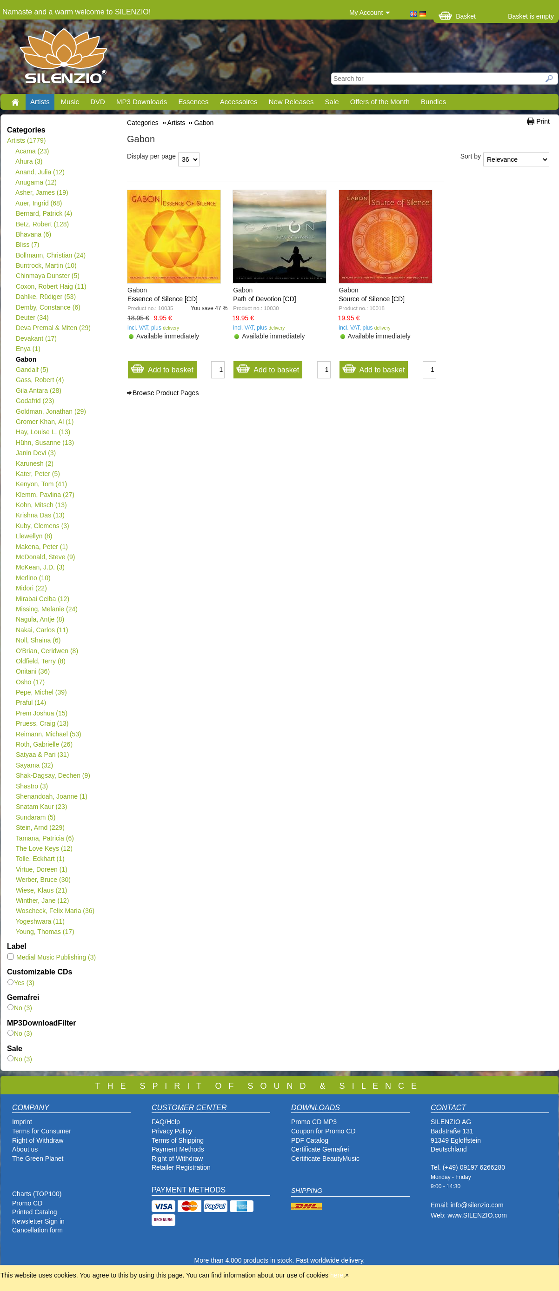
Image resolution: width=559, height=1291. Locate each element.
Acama (32, 151)
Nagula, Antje (39, 619)
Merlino (33, 578)
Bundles (433, 102)
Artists (40, 102)
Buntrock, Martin (46, 265)
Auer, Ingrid (38, 203)
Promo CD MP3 (314, 1121)
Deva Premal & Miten (53, 327)
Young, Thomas (44, 931)
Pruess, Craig (42, 723)
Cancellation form (38, 1230)
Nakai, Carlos (41, 630)
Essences (193, 102)
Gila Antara (38, 390)
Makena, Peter (41, 546)
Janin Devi (35, 453)
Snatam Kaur (41, 806)
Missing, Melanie (46, 609)
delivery (171, 328)
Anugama (36, 182)
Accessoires (239, 102)
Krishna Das (40, 515)
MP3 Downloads (141, 102)
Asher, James (41, 192)
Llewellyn (34, 536)
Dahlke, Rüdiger (45, 296)
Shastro (31, 786)
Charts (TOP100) (36, 1194)
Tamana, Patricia (44, 838)
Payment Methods (178, 1149)
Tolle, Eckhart (40, 858)
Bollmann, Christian (50, 255)
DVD (97, 102)
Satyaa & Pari (42, 754)
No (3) (19, 1008)
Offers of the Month (380, 102)
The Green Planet (38, 1158)
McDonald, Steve (45, 557)
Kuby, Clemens (42, 526)
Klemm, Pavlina (44, 494)
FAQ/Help (166, 1121)
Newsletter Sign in (38, 1221)
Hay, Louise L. (42, 432)
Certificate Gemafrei (320, 1149)
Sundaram (35, 817)
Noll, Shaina (37, 640)
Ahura (29, 161)
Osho (30, 682)
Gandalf (31, 369)
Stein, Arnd (40, 827)
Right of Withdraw (37, 1140)
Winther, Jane (42, 900)
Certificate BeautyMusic (325, 1158)
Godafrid (34, 400)
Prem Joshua (41, 713)
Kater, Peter (37, 473)
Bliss (27, 244)
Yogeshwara (40, 921)
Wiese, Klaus (41, 890)
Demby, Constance (47, 307)
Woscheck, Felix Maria (54, 910)
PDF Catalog (309, 1140)
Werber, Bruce (43, 879)
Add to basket (161, 367)
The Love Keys (44, 848)
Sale (332, 102)
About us (25, 1149)
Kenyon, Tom (41, 484)
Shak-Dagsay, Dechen (52, 775)
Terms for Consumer (41, 1131)
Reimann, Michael (48, 734)
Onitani (32, 671)
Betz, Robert (42, 224)
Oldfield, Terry (40, 661)
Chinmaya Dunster (47, 275)
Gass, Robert (39, 380)
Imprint (22, 1121)
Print (543, 121)
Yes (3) (20, 982)
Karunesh (34, 463)
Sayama (34, 765)
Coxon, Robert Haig (51, 286)
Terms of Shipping (178, 1140)
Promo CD (27, 1203)
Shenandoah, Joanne (51, 796)
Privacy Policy (172, 1131)
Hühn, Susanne (44, 442)
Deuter (32, 317)
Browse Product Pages (166, 393)
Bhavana (33, 234)
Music (70, 102)
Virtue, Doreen (41, 869)
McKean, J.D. (40, 567)
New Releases (291, 102)
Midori (31, 588)
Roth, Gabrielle (44, 744)
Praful (30, 702)
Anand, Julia (40, 172)
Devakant (36, 338)
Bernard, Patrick (43, 213)
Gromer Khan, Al (44, 421)
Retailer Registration (181, 1167)
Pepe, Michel (41, 692)
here (336, 1275)
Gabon (25, 359)
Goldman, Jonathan (50, 411)
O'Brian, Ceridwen (46, 651)
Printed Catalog (34, 1212)
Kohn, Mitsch (41, 505)
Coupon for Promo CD (323, 1131)
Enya (27, 348)
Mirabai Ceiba (42, 598)
